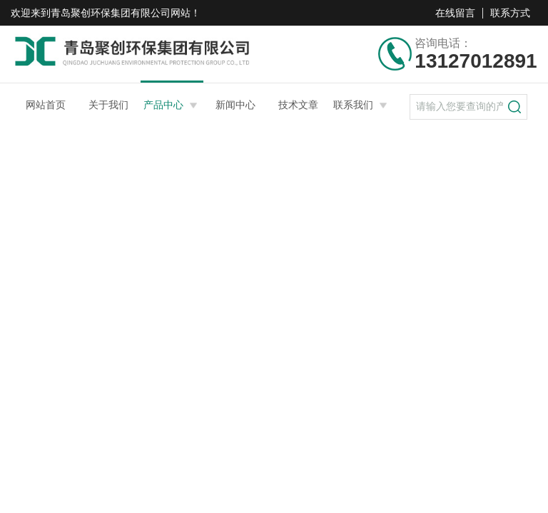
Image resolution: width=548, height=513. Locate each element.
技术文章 (298, 104)
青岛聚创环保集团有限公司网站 (121, 13)
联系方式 (510, 13)
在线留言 (455, 13)
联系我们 (353, 104)
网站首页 (46, 104)
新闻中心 (235, 104)
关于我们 (108, 104)
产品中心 (163, 104)
